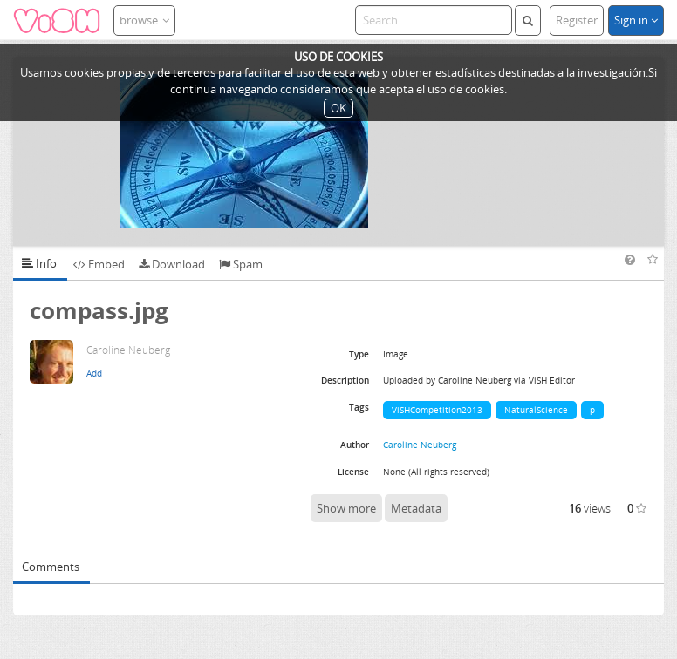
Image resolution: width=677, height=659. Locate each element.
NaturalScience (536, 410)
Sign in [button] (636, 20)
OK (338, 108)
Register (577, 20)
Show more (346, 508)
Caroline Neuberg (419, 444)
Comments (50, 566)
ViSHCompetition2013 (437, 410)
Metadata (416, 508)
